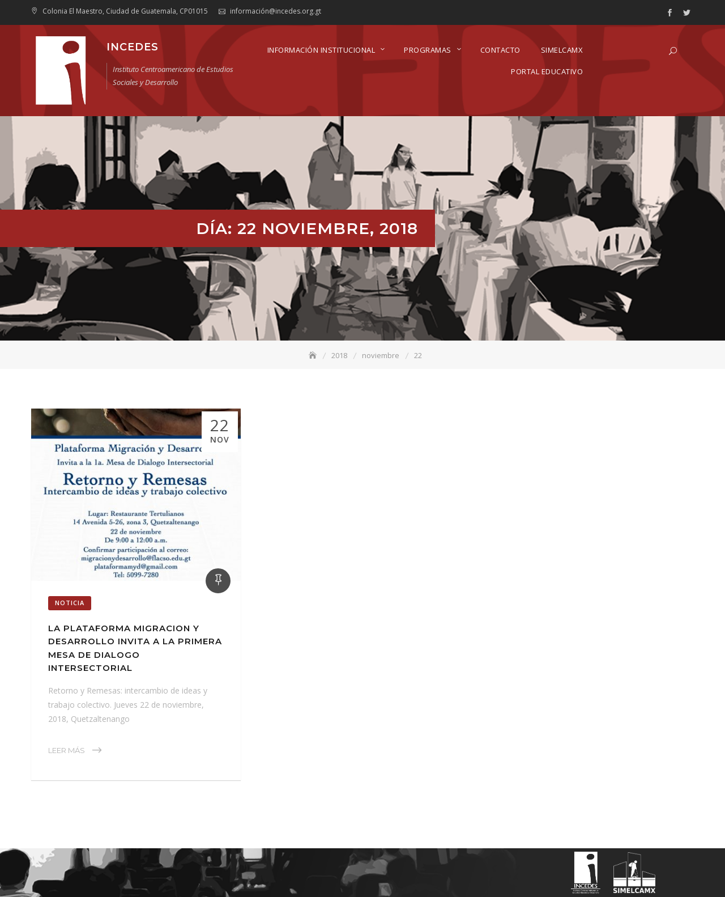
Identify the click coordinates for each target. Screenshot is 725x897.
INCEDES (132, 47)
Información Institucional (321, 50)
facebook (669, 13)
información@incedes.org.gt (275, 11)
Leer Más (66, 750)
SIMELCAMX (562, 50)
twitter (686, 13)
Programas (427, 50)
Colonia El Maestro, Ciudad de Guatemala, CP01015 (125, 11)
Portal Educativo (547, 71)
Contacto (500, 50)
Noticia (69, 602)
